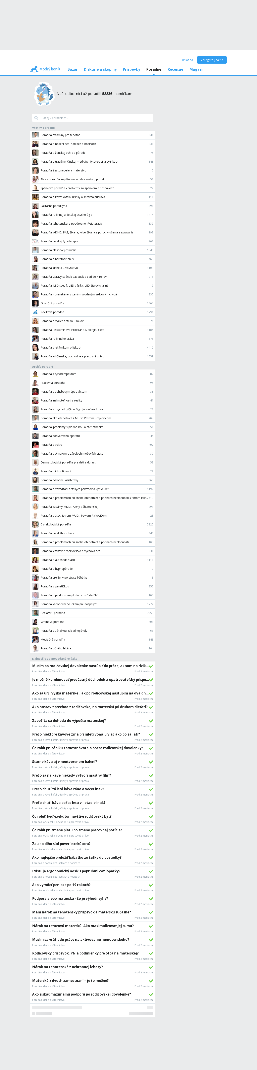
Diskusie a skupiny (100, 69)
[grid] (92, 839)
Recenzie (175, 69)
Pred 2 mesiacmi (144, 671)
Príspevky (131, 69)
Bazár (72, 69)
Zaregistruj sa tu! (212, 60)
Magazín (197, 69)
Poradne (153, 69)
